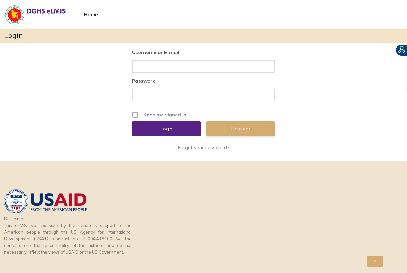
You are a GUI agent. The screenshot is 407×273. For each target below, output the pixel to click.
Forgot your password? (204, 147)
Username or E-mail (155, 52)
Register (240, 129)
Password (144, 81)
